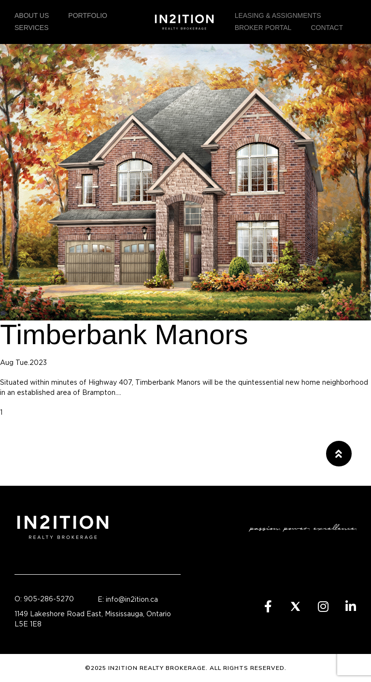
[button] (339, 453)
